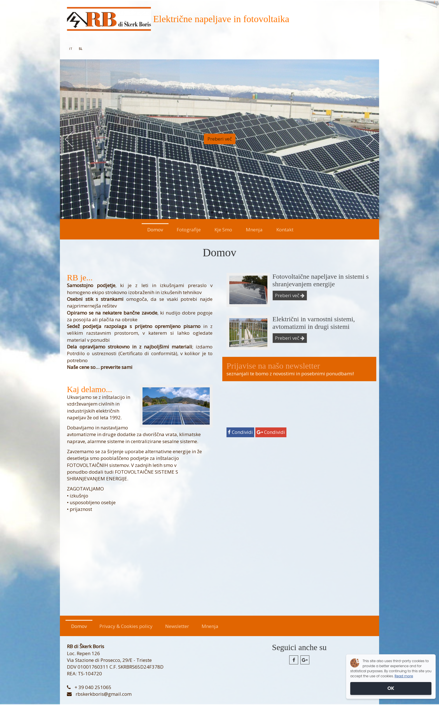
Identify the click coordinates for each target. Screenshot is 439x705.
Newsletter (177, 626)
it (71, 48)
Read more (403, 676)
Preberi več (290, 295)
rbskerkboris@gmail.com (104, 694)
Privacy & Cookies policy (126, 626)
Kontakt (284, 229)
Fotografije (189, 229)
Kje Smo (223, 229)
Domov (155, 229)
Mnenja (254, 229)
